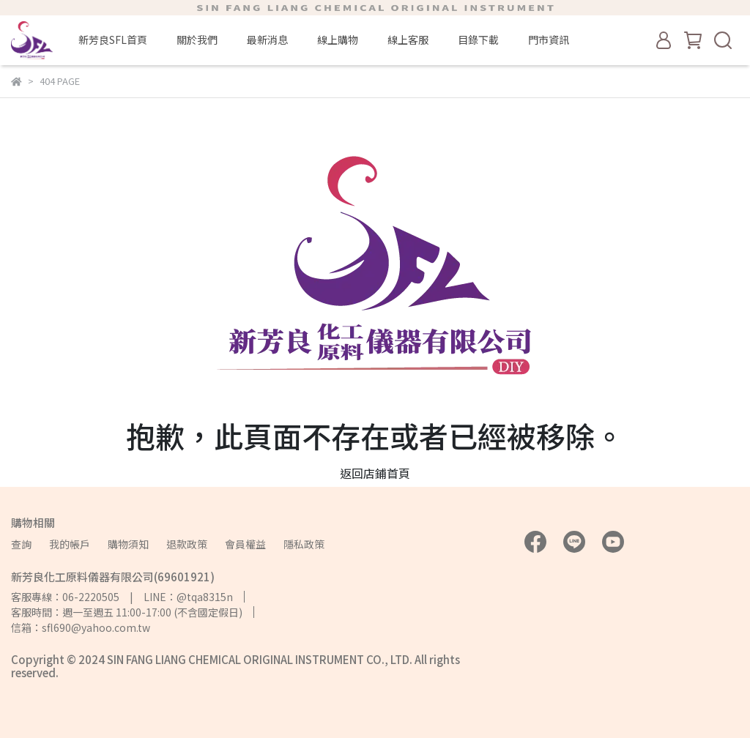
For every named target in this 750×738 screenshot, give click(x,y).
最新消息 (267, 39)
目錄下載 (478, 39)
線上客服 (407, 39)
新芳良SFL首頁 (112, 39)
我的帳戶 (69, 544)
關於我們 (197, 39)
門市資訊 (548, 39)
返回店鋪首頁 (375, 473)
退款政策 (186, 544)
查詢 (21, 544)
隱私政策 (303, 544)
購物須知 (128, 544)
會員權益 (245, 544)
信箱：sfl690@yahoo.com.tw (80, 627)
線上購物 (337, 39)
